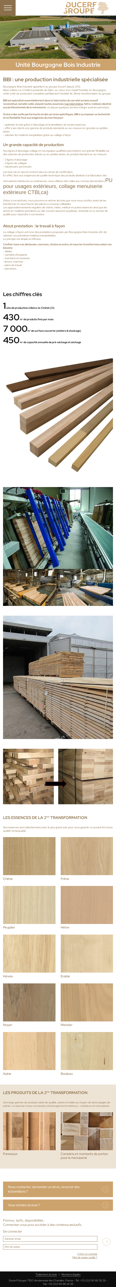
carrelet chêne (74, 104)
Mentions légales (70, 1274)
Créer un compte (87, 1254)
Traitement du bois (46, 1274)
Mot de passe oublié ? (84, 1257)
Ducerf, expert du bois (86, 8)
